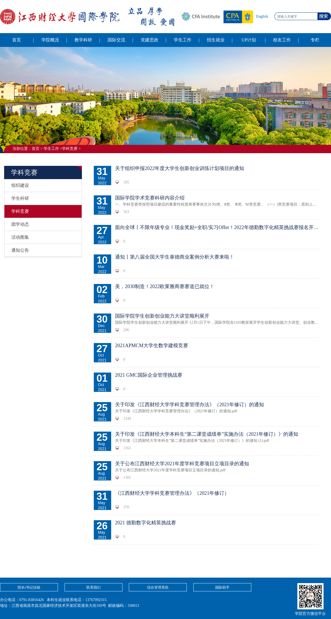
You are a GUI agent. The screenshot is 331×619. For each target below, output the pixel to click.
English (262, 16)
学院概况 (50, 40)
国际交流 (116, 40)
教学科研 (83, 40)
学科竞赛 (70, 149)
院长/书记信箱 (29, 587)
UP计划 (248, 40)
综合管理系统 (158, 587)
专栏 (315, 40)
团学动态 (20, 224)
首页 (16, 40)
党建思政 (149, 40)
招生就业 (216, 40)
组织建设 (20, 185)
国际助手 (222, 587)
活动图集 (20, 237)
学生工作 (182, 40)
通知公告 (20, 250)
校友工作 (282, 40)
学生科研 (20, 198)
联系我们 (93, 587)
